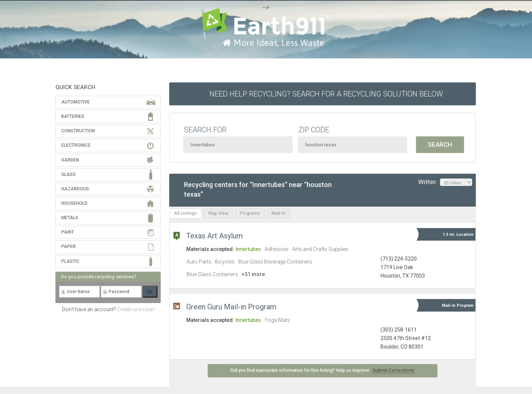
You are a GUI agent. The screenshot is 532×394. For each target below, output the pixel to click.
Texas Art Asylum (214, 235)
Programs (250, 213)
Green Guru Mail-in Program (231, 306)
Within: (445, 182)
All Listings (185, 213)
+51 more (253, 274)
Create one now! (135, 309)
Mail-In (279, 213)
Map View (218, 213)
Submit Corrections (393, 370)
